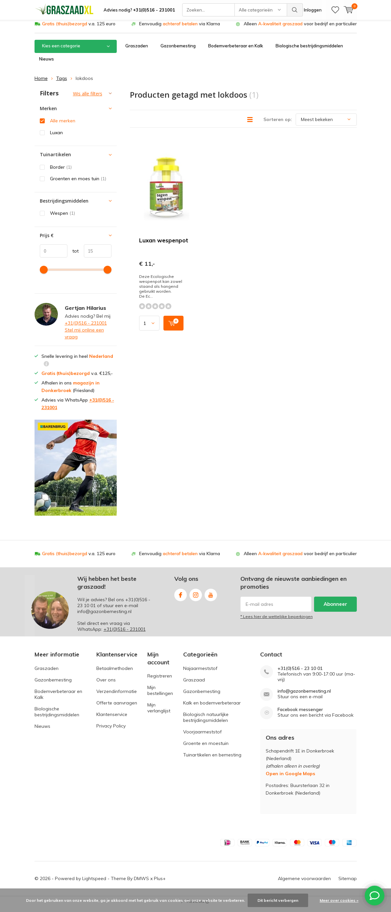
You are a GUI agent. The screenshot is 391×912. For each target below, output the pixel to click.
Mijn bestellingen (160, 695)
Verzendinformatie (116, 696)
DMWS (141, 883)
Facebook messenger (300, 714)
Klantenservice (111, 719)
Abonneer (335, 609)
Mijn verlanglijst (158, 713)
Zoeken (295, 9)
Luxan (56, 137)
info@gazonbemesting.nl (304, 696)
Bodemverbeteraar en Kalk (235, 50)
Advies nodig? (139, 9)
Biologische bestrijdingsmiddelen (309, 50)
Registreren (159, 681)
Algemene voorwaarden (304, 883)
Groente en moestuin (206, 748)
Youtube (211, 598)
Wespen (62, 218)
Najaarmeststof (200, 673)
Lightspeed (94, 883)
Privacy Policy (111, 730)
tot (73, 256)
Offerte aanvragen (116, 707)
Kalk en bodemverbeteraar (212, 707)
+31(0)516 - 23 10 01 (300, 673)
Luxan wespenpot (163, 245)
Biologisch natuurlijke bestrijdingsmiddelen (206, 722)
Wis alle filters (87, 98)
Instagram (195, 598)
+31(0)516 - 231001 (86, 328)
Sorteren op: (277, 124)
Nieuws (46, 63)
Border (61, 172)
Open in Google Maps (290, 778)
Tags (61, 83)
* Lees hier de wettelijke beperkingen (276, 621)
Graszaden (136, 50)
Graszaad (194, 684)
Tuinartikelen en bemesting (212, 759)
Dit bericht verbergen (277, 900)
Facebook (180, 598)
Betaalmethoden (114, 673)
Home (41, 83)
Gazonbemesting (178, 50)
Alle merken (62, 126)
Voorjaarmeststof (202, 736)
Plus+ (160, 883)
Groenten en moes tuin (78, 183)
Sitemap (347, 883)
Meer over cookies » (339, 900)
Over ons (106, 684)
